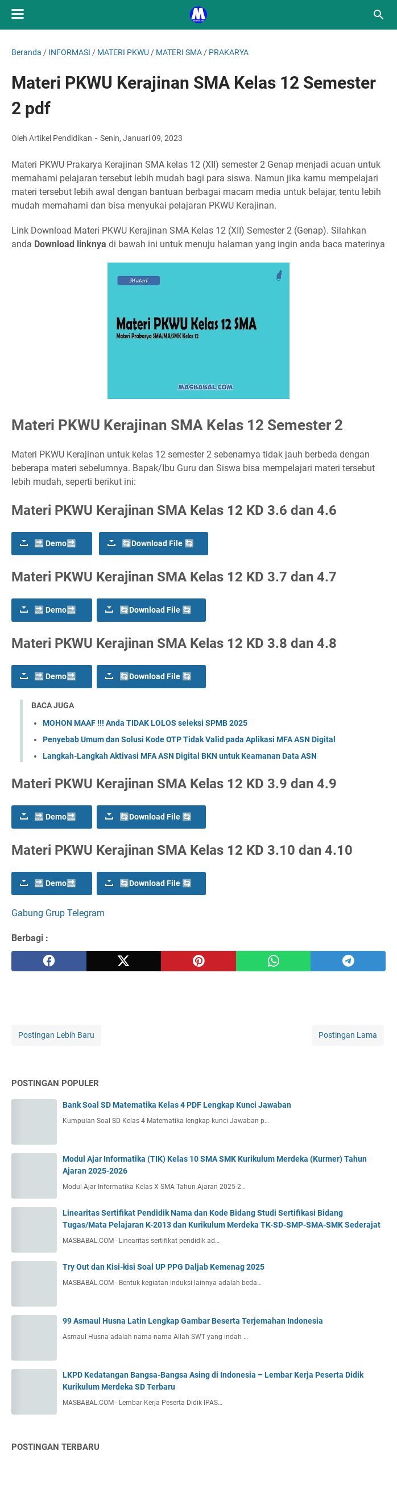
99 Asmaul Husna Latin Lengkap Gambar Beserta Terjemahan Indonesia (193, 1320)
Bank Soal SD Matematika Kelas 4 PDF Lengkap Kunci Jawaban (177, 1104)
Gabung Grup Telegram (58, 913)
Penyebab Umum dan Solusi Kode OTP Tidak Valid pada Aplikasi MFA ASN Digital (189, 739)
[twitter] (124, 961)
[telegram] (348, 961)
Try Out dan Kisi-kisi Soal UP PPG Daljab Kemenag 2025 (163, 1266)
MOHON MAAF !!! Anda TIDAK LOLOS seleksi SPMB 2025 (145, 722)
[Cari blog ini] (379, 15)
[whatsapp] (273, 961)
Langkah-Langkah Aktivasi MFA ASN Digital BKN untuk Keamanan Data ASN (180, 755)
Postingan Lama (348, 1034)
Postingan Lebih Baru (56, 1034)
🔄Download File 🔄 (158, 543)
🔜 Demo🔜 (56, 543)
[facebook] (48, 961)
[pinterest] (198, 961)
